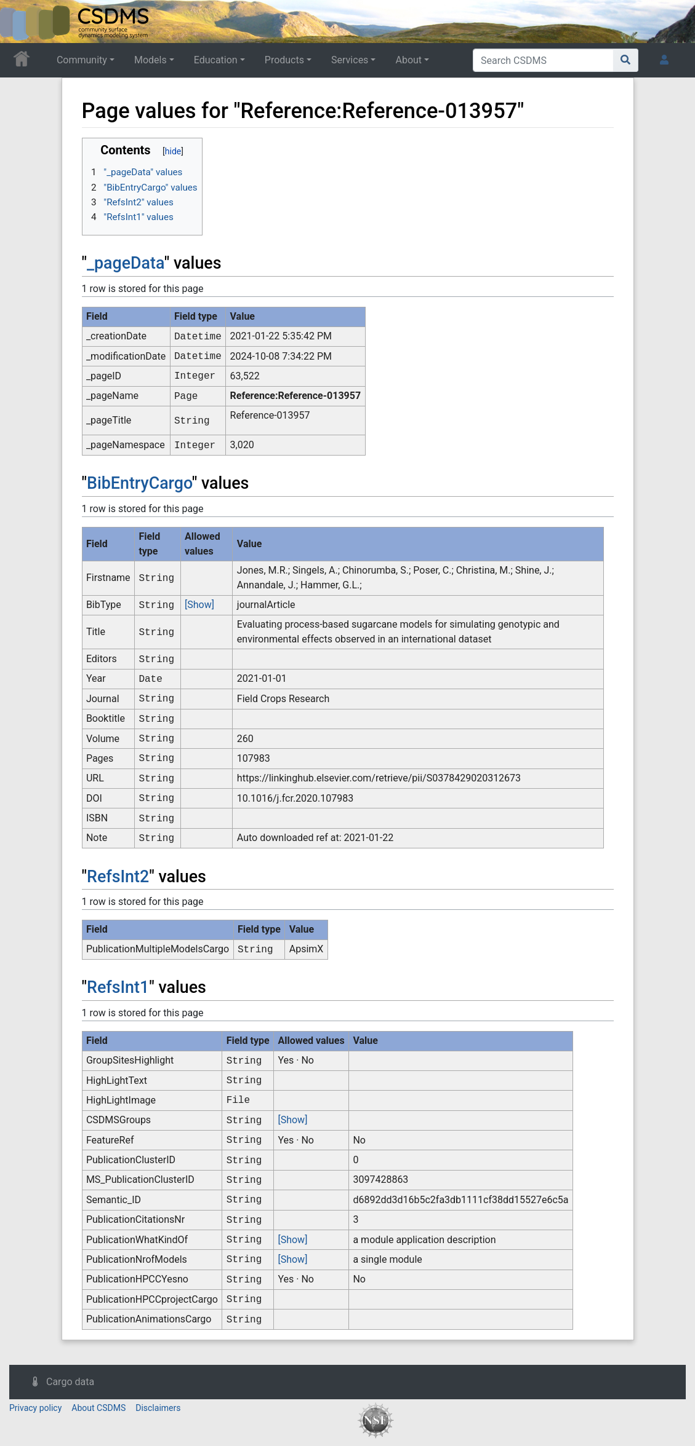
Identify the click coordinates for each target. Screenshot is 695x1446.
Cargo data (70, 1382)
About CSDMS (98, 1408)
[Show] (199, 604)
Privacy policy (35, 1408)
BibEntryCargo (139, 483)
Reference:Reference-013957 (295, 395)
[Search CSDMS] (543, 60)
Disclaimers (157, 1408)
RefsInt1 (118, 987)
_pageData (125, 263)
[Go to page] (625, 60)
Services (349, 60)
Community (82, 60)
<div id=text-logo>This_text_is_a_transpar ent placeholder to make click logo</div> (20, 21)
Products (284, 60)
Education (216, 60)
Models (150, 60)
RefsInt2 (118, 877)
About (408, 60)
